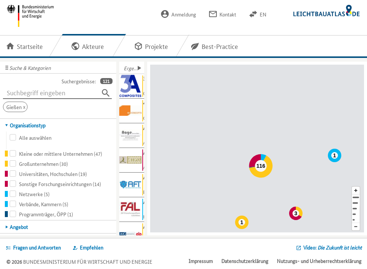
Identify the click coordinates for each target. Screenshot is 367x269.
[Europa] (355, 220)
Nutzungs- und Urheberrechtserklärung (319, 261)
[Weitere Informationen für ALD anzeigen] (131, 234)
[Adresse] (355, 197)
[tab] (58, 125)
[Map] (258, 148)
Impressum (201, 261)
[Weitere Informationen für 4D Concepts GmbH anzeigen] (131, 111)
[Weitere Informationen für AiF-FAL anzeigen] (131, 209)
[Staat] (355, 214)
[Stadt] (355, 203)
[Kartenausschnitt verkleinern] (355, 227)
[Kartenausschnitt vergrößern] (355, 190)
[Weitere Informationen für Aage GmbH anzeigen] (131, 135)
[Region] (355, 208)
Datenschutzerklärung (244, 261)
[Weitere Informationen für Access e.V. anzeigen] (131, 160)
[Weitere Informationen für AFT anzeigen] (131, 185)
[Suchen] (106, 93)
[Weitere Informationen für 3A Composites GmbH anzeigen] (131, 86)
